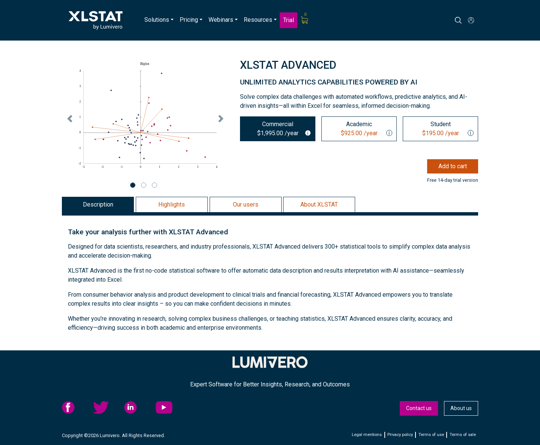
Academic (357, 129)
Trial (288, 20)
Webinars (220, 19)
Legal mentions (367, 434)
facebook (75, 407)
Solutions (156, 19)
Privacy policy (400, 434)
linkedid (137, 407)
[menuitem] (159, 20)
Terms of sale (463, 434)
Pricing (189, 19)
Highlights (171, 204)
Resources (258, 19)
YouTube (169, 407)
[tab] (277, 128)
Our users (245, 204)
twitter (106, 407)
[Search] (465, 20)
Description (98, 204)
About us (461, 408)
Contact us (419, 408)
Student (438, 129)
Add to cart (452, 166)
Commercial (276, 129)
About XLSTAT (319, 204)
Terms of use (431, 434)
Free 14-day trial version (452, 180)
